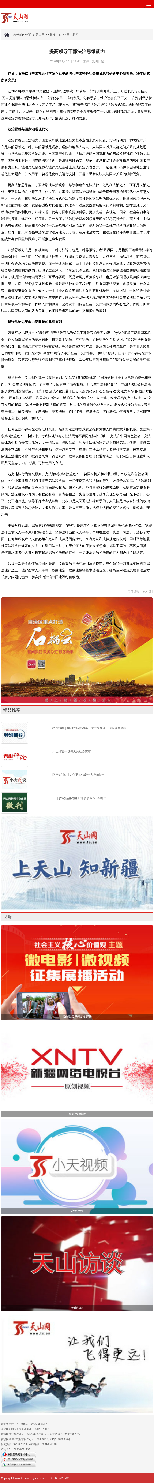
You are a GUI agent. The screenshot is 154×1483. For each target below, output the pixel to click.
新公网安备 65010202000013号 (62, 1434)
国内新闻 (72, 34)
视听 (7, 917)
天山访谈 (77, 1308)
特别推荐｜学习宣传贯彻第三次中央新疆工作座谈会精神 (89, 728)
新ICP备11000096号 (58, 1439)
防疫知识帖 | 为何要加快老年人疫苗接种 (78, 774)
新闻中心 (55, 34)
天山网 (40, 34)
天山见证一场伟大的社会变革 (71, 751)
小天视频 (77, 1211)
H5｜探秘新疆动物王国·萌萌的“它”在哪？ (79, 798)
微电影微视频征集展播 (77, 1016)
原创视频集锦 (77, 1114)
